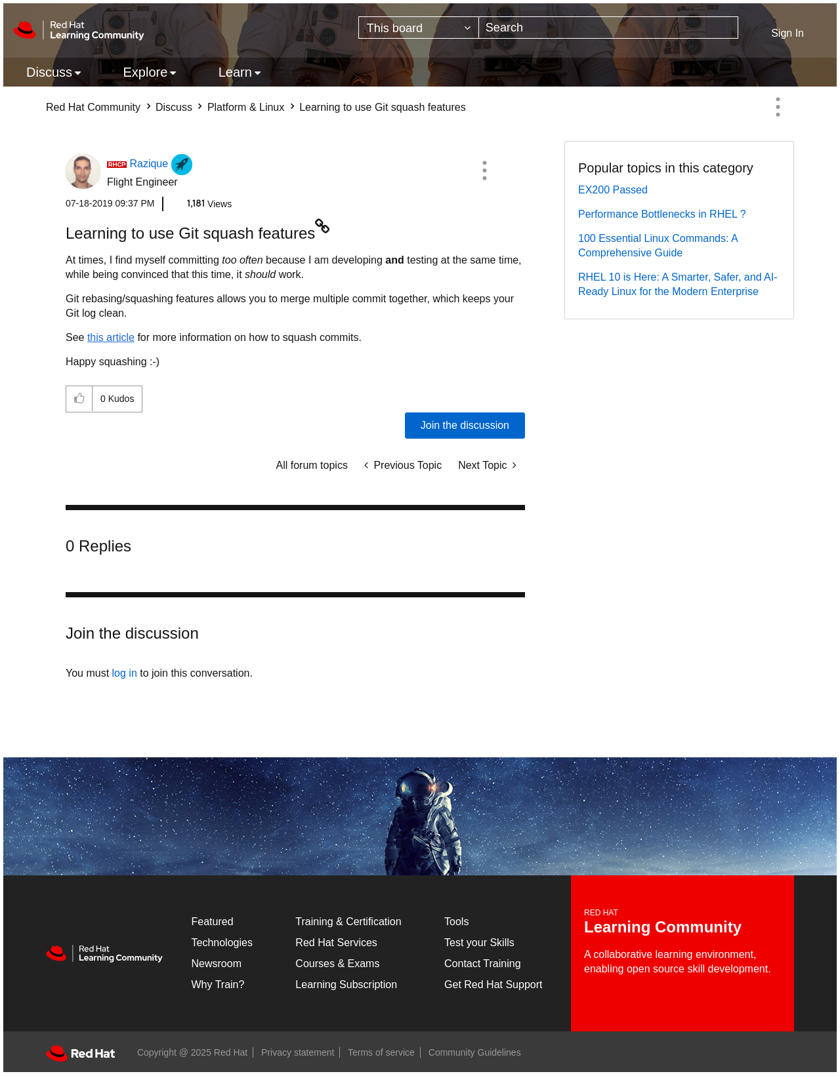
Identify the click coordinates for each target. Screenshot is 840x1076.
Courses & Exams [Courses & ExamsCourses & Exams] (337, 963)
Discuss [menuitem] (49, 72)
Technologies (222, 942)
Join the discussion (465, 425)
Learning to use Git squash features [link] (382, 107)
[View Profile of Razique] (148, 163)
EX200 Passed (613, 189)
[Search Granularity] (418, 27)
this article (111, 337)
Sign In (787, 33)
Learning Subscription (346, 984)
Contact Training (482, 963)
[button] (484, 170)
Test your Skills (479, 942)
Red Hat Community (93, 107)
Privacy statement (297, 1052)
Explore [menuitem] (145, 72)
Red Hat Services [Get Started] (336, 942)
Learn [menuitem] (235, 72)
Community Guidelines (475, 1052)
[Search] (608, 27)
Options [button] (777, 106)
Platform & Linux (245, 107)
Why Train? (218, 984)
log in (124, 673)
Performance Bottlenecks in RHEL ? (662, 214)
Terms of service (381, 1052)
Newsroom (217, 963)
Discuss (174, 107)
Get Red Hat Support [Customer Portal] (493, 984)
